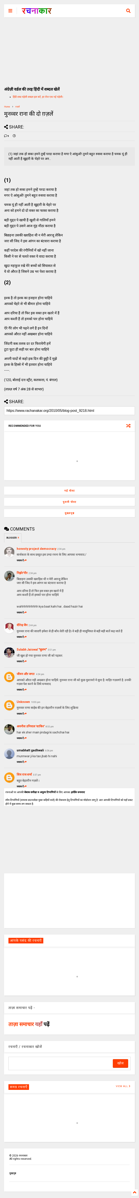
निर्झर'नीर (22, 573)
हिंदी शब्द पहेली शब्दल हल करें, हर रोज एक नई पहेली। (38, 96)
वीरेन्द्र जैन (22, 625)
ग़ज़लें (17, 107)
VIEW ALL (123, 1086)
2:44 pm (33, 625)
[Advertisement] (69, 49)
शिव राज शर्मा (24, 774)
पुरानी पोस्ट (69, 502)
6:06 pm (49, 750)
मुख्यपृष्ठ (69, 513)
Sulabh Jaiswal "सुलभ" (32, 649)
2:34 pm (61, 549)
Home (7, 107)
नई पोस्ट (69, 490)
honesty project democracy (36, 548)
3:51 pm (52, 650)
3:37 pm (37, 775)
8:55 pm (50, 726)
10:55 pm (35, 702)
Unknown (23, 702)
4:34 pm (40, 674)
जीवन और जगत (26, 674)
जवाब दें (22, 560)
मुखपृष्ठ (12, 1173)
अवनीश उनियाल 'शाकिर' (31, 726)
